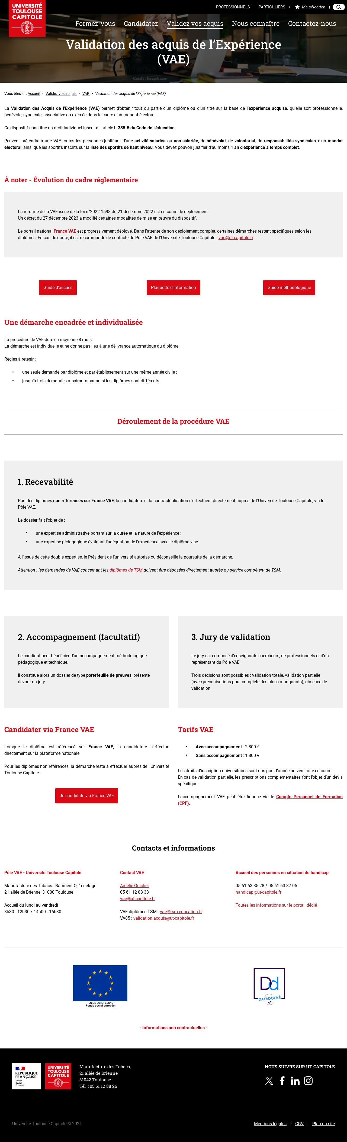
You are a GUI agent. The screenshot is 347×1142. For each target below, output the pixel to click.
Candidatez (141, 23)
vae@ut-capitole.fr (236, 237)
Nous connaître (255, 23)
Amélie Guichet (134, 885)
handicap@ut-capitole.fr (258, 892)
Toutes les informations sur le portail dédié (276, 905)
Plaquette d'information (173, 287)
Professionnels (233, 7)
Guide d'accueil (57, 287)
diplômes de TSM (126, 570)
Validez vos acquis (195, 23)
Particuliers (272, 7)
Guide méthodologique (289, 287)
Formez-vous (95, 23)
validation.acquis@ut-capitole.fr (163, 918)
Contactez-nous (312, 23)
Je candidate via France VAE (87, 795)
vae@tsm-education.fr (181, 911)
